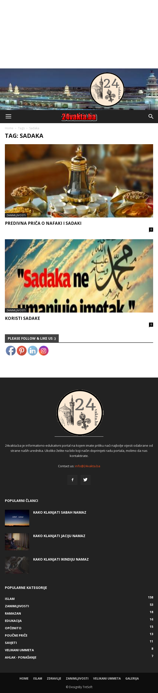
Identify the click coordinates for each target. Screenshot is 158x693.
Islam (37, 678)
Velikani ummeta (107, 678)
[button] (151, 116)
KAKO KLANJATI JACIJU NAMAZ (59, 535)
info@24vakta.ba (87, 466)
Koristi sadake (22, 318)
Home (9, 128)
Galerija (132, 678)
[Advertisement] (79, 34)
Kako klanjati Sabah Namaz (59, 512)
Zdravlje (54, 678)
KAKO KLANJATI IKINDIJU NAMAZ (61, 559)
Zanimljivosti (16, 215)
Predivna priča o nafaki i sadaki (43, 223)
